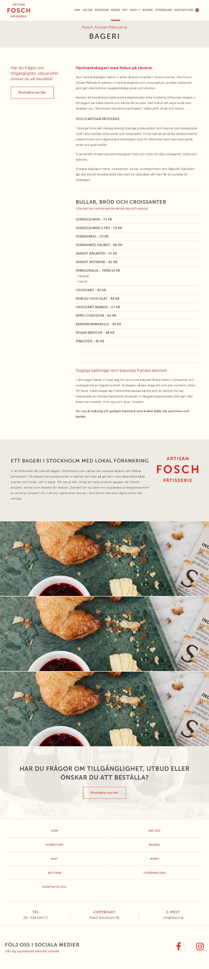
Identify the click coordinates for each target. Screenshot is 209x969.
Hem (77, 10)
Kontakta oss (183, 10)
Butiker (147, 10)
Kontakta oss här (32, 92)
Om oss (87, 10)
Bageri (115, 10)
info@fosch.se (173, 917)
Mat (125, 10)
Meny (133, 10)
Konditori (101, 10)
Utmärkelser (163, 10)
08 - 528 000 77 (36, 917)
